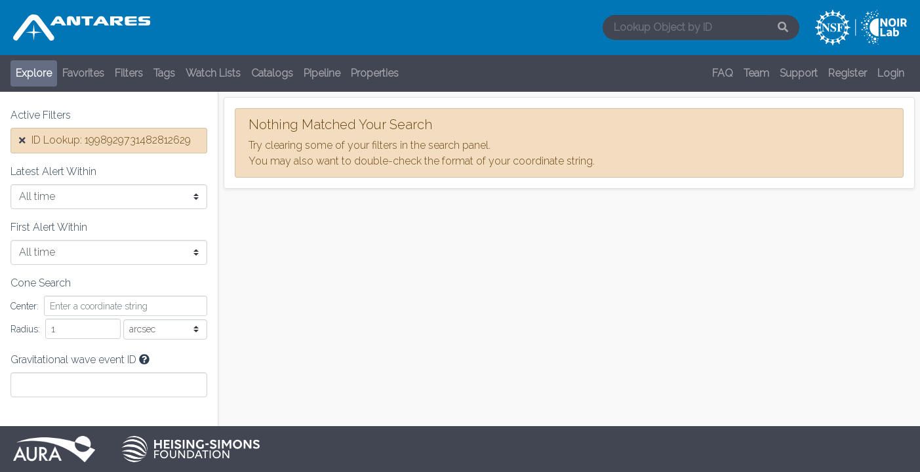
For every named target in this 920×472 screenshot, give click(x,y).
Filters (129, 73)
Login (890, 73)
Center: (24, 306)
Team (756, 73)
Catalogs (272, 73)
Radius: (25, 329)
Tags (164, 73)
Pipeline (322, 73)
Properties (375, 73)
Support (799, 73)
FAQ (722, 73)
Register (847, 73)
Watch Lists (213, 73)
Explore (34, 73)
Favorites (83, 73)
